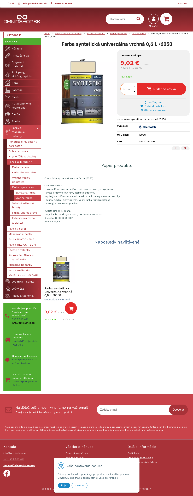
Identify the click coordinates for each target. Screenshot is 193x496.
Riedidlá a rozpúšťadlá (23, 275)
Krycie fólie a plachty (22, 156)
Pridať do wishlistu (153, 106)
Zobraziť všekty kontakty (19, 465)
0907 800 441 (63, 3)
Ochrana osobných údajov (142, 462)
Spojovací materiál (14, 64)
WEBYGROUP (143, 489)
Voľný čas (14, 288)
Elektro (13, 97)
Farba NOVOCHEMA (21, 239)
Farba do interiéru (24, 172)
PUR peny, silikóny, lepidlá (18, 74)
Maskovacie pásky (20, 234)
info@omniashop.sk (34, 3)
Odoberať (178, 409)
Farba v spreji (17, 228)
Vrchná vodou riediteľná (21, 180)
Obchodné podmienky (140, 457)
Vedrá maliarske (19, 270)
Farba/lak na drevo (24, 212)
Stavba (13, 121)
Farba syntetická (23, 187)
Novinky (11, 41)
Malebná (17, 223)
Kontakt (182, 3)
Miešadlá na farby (20, 264)
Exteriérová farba (23, 218)
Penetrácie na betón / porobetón (23, 143)
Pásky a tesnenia (19, 295)
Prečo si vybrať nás (77, 453)
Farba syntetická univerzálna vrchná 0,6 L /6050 (58, 291)
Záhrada (14, 90)
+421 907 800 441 (13, 459)
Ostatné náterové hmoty (23, 205)
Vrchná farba (24, 198)
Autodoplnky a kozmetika (18, 105)
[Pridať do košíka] (71, 308)
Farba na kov (20, 167)
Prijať (64, 485)
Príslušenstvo (17, 55)
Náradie (13, 48)
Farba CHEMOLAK (20, 161)
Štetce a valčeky (19, 250)
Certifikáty (133, 453)
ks (128, 89)
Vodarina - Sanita (19, 281)
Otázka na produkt (153, 110)
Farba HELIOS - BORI (22, 244)
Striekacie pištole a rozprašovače (21, 257)
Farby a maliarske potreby (15, 132)
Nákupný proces (75, 457)
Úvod (11, 3)
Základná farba (25, 192)
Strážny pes (153, 102)
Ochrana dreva (18, 151)
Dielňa (12, 114)
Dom (11, 83)
